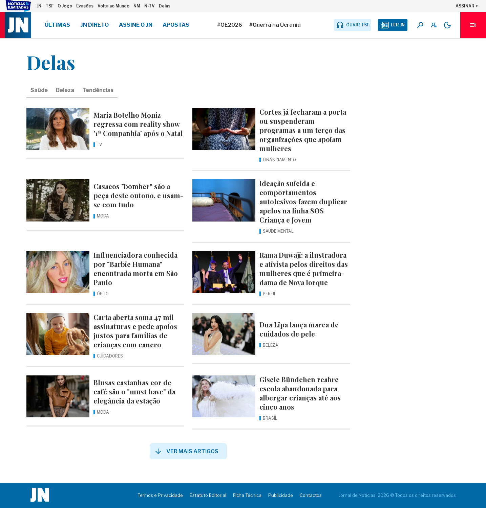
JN (39, 5)
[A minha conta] (434, 25)
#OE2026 (229, 25)
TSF (49, 5)
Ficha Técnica (247, 495)
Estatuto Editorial (208, 495)
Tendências (97, 90)
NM (136, 5)
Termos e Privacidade (160, 495)
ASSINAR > (467, 5)
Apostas (176, 25)
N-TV (149, 5)
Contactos (311, 495)
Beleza (65, 90)
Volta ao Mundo (113, 5)
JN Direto (94, 25)
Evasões (84, 5)
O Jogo (65, 5)
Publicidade (280, 495)
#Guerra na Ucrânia (275, 25)
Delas (164, 5)
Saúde (39, 90)
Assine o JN (135, 25)
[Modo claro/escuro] (447, 25)
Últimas (57, 25)
